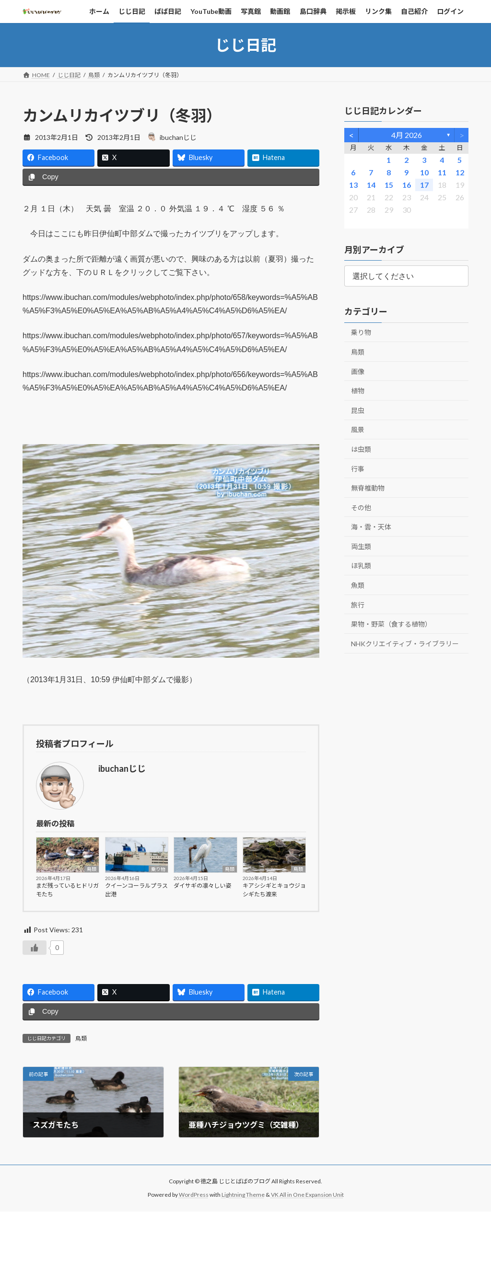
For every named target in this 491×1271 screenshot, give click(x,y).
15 (388, 184)
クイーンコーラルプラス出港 (136, 890)
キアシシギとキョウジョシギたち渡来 (274, 890)
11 (441, 172)
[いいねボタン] (35, 947)
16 (406, 184)
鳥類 (91, 869)
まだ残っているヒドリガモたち (67, 890)
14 (370, 184)
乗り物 (158, 869)
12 (459, 172)
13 (353, 184)
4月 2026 (406, 134)
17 (424, 184)
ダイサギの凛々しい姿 (202, 885)
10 (424, 172)
